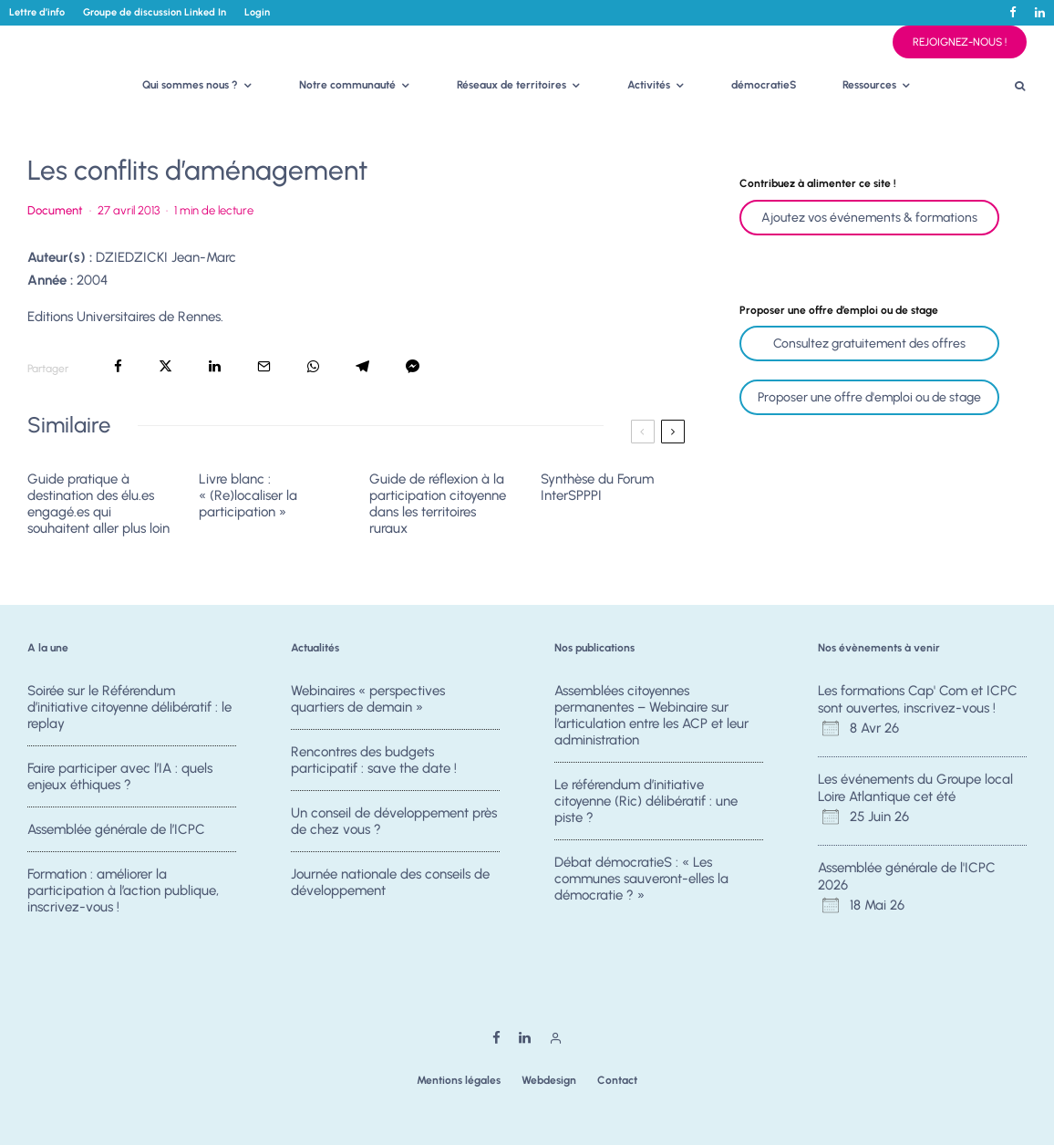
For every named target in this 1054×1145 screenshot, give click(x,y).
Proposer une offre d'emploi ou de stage (869, 397)
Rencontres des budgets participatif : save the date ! (374, 760)
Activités (648, 84)
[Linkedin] (1040, 12)
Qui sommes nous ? (190, 84)
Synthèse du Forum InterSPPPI (597, 487)
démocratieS (764, 84)
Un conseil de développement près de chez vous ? (394, 823)
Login (257, 12)
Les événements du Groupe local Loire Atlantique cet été (915, 788)
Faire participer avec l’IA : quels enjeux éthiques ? (119, 776)
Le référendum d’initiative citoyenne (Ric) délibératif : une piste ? (646, 801)
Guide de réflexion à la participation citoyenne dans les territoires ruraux (437, 503)
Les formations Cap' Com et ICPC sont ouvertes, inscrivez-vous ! (918, 699)
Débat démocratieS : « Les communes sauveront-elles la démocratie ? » (641, 880)
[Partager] (118, 366)
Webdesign (549, 1080)
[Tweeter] (165, 366)
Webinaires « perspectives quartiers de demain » (368, 698)
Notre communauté (347, 84)
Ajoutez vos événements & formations (869, 217)
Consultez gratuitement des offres (869, 343)
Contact (617, 1080)
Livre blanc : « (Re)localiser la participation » (248, 495)
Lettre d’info (37, 12)
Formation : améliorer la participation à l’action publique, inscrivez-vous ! (123, 897)
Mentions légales (459, 1080)
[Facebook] (1013, 12)
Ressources (869, 84)
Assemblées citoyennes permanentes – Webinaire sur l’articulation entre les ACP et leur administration (651, 715)
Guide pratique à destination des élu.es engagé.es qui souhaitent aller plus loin (98, 503)
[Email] (264, 366)
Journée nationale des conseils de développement (390, 889)
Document (55, 210)
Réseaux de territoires (511, 84)
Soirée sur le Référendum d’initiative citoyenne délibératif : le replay (129, 707)
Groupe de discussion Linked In (154, 12)
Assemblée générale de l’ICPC (116, 831)
